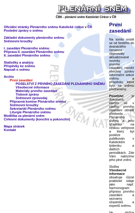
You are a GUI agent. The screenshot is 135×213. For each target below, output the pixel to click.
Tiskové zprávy (27, 94)
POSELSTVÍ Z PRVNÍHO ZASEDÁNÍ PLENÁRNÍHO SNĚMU (60, 83)
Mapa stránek (14, 126)
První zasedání (21, 80)
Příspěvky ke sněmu (19, 66)
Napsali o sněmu (17, 69)
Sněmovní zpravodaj (31, 98)
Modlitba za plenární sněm (24, 115)
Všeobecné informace (32, 87)
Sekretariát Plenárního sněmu (33, 108)
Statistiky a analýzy (19, 62)
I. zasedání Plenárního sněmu (26, 48)
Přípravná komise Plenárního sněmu (38, 101)
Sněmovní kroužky (18, 41)
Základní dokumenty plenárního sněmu (34, 37)
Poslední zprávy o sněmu (23, 30)
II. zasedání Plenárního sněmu (27, 55)
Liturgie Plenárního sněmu (30, 112)
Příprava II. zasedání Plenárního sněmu (34, 52)
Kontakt (10, 130)
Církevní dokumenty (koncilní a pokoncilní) (37, 119)
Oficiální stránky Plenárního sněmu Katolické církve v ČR (48, 27)
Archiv (9, 76)
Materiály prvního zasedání (36, 91)
